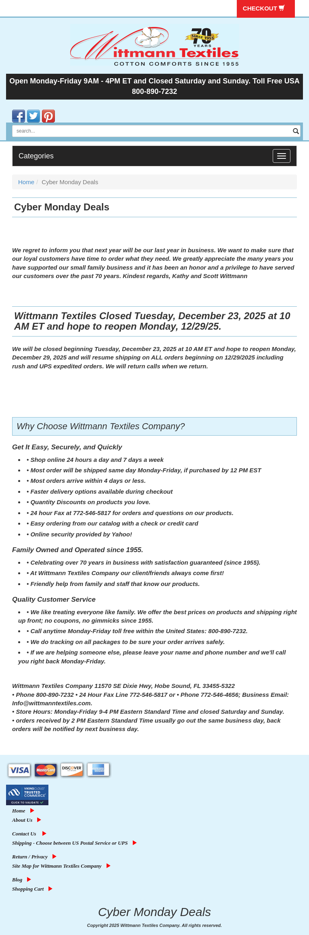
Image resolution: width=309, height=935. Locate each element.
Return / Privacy (35, 857)
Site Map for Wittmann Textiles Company (62, 866)
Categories (36, 156)
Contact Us (30, 834)
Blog (22, 880)
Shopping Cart (33, 889)
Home (26, 182)
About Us (28, 820)
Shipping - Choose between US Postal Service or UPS (75, 843)
